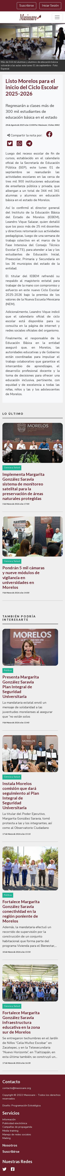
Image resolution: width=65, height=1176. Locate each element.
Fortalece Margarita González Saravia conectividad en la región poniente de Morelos (21, 911)
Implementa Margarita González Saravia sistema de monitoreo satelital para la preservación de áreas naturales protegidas (23, 486)
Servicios (10, 1112)
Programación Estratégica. (26, 1105)
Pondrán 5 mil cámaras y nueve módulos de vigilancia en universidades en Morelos (23, 577)
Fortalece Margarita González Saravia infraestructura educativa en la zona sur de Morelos (21, 1022)
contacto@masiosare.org (16, 1088)
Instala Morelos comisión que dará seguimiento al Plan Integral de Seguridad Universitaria (20, 795)
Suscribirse (26, 6)
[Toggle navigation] (57, 17)
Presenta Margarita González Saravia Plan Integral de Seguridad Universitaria (20, 686)
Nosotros (9, 1145)
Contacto (11, 1081)
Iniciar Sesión (50, 6)
